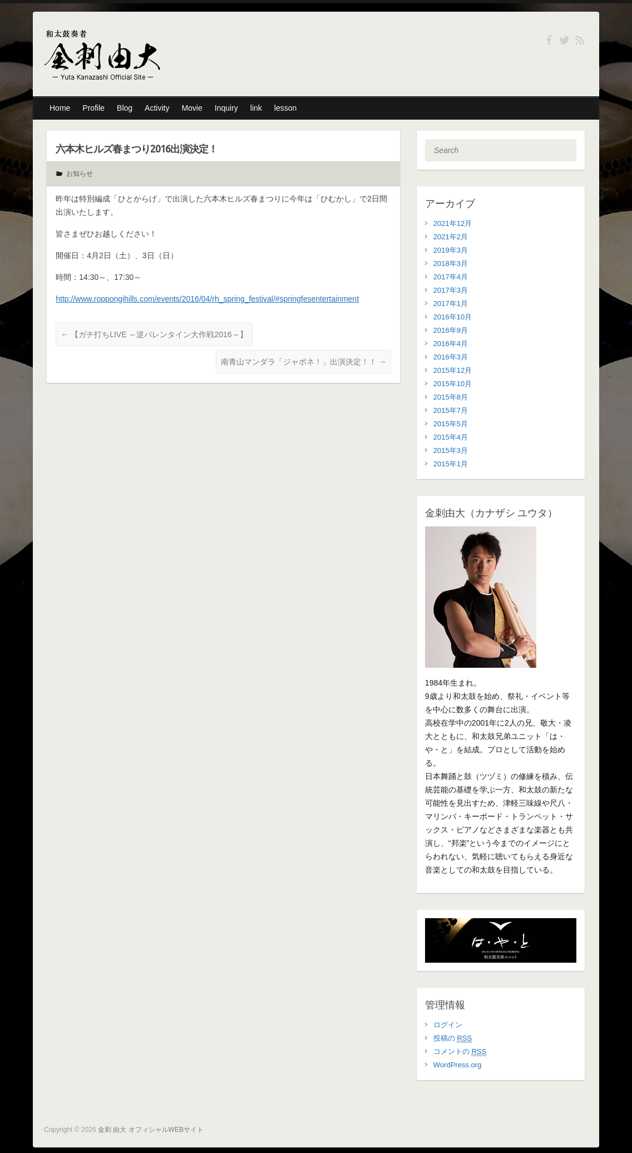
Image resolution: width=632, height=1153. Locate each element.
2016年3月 (450, 357)
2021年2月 (450, 237)
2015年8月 (450, 397)
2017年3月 (450, 290)
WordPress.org (457, 1065)
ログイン (447, 1025)
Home (60, 108)
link (256, 108)
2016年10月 (452, 317)
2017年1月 (450, 303)
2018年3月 (450, 263)
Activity (157, 108)
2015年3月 (450, 450)
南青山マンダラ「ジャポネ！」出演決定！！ (304, 361)
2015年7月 (450, 410)
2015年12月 (452, 370)
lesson (285, 108)
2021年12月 (452, 223)
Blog (124, 108)
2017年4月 (450, 277)
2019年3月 (450, 250)
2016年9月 (450, 330)
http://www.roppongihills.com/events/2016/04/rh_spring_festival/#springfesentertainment (207, 298)
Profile (93, 108)
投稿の (452, 1038)
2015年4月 (450, 437)
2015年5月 (450, 424)
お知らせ (79, 174)
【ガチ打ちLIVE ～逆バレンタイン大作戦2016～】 (154, 334)
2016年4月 (450, 343)
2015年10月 (452, 384)
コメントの (459, 1051)
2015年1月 (450, 464)
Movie (191, 108)
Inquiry (226, 108)
